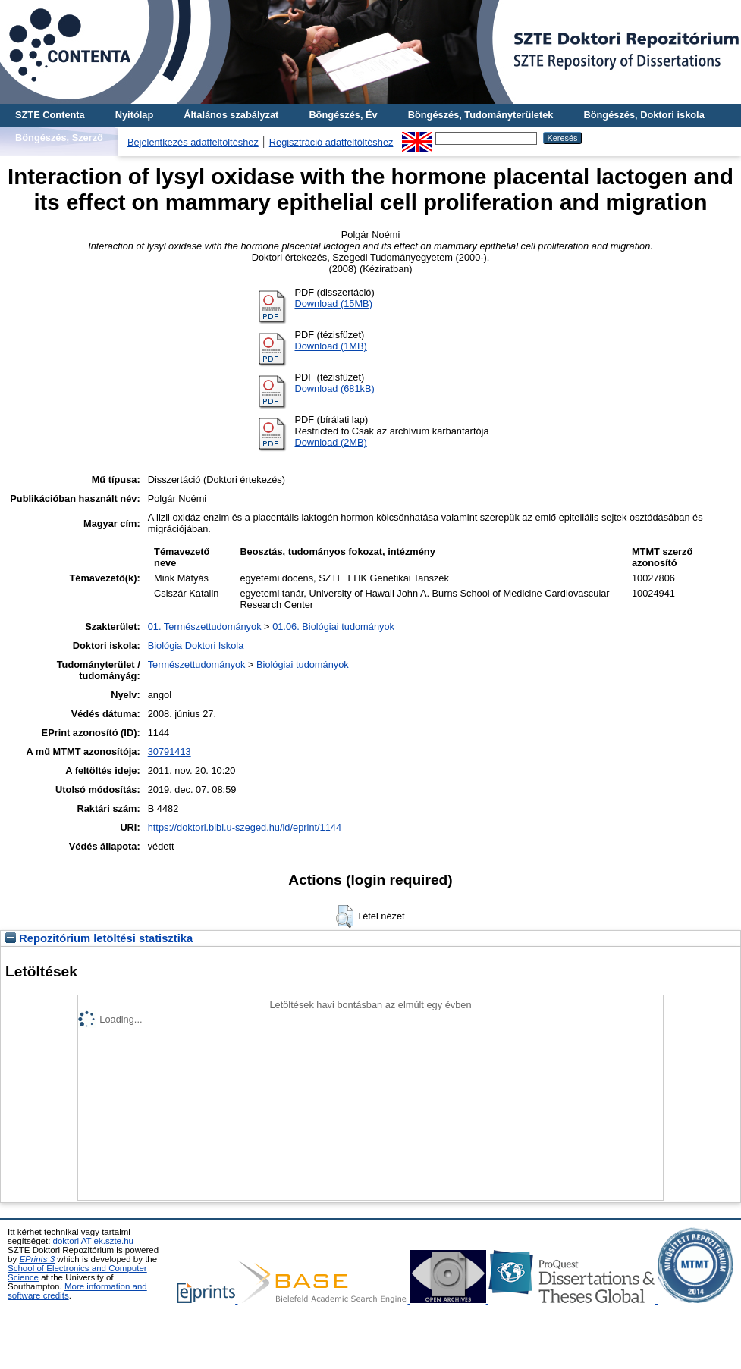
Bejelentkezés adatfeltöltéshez (193, 142)
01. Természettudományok (205, 626)
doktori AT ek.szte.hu (93, 1240)
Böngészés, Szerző (59, 137)
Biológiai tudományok (302, 664)
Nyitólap (134, 115)
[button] (344, 916)
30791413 (169, 751)
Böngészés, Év (343, 115)
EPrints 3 (37, 1259)
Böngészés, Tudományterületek (481, 115)
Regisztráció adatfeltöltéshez (331, 142)
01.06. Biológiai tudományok (333, 626)
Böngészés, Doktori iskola (643, 115)
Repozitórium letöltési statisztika (99, 938)
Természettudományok (197, 664)
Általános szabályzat (231, 115)
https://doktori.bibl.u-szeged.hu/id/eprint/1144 (244, 827)
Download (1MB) (330, 346)
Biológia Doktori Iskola (196, 645)
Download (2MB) (330, 442)
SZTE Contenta (50, 115)
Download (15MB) (333, 303)
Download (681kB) (334, 388)
